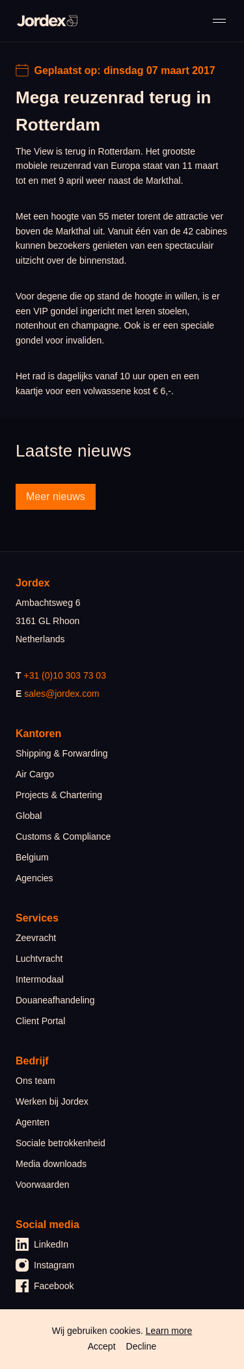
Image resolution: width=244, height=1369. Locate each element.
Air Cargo (35, 774)
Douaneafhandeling (55, 1000)
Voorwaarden (43, 1184)
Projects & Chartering (59, 795)
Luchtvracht (39, 958)
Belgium (32, 857)
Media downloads (51, 1164)
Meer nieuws (55, 496)
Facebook (45, 1285)
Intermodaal (40, 979)
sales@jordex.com (61, 693)
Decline (141, 1346)
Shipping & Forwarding (62, 753)
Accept (102, 1346)
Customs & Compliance (63, 836)
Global (29, 815)
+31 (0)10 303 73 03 (64, 675)
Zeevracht (36, 938)
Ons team (35, 1080)
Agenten (32, 1122)
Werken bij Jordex (52, 1101)
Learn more (169, 1330)
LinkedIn (42, 1244)
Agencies (34, 878)
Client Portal (40, 1021)
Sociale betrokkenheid (60, 1143)
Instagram (45, 1265)
